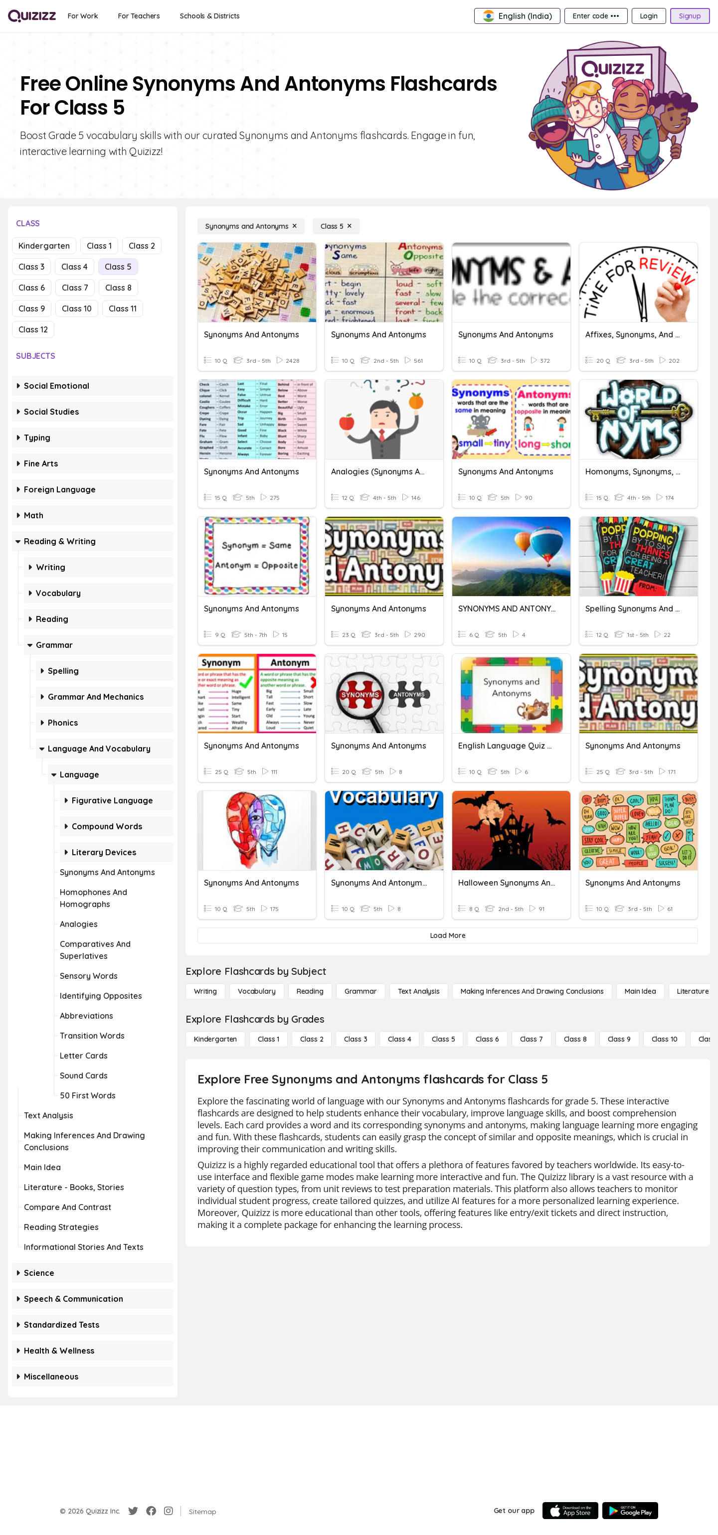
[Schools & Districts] (209, 16)
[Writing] (205, 991)
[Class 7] (531, 1039)
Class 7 (75, 288)
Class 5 (118, 267)
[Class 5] (336, 226)
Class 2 (142, 246)
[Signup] (690, 16)
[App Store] (570, 1510)
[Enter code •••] (595, 16)
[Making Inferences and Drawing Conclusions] (532, 991)
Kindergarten (44, 246)
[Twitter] (133, 1511)
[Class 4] (399, 1039)
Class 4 (74, 267)
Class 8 (118, 288)
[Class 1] (268, 1039)
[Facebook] (151, 1511)
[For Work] (83, 16)
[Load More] (447, 935)
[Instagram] (168, 1511)
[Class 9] (619, 1039)
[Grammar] (360, 991)
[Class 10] (664, 1039)
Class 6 (31, 288)
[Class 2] (312, 1039)
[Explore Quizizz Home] (32, 15)
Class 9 (31, 308)
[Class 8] (575, 1039)
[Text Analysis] (418, 991)
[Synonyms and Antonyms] (251, 226)
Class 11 (123, 308)
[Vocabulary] (256, 991)
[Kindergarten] (215, 1039)
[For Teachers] (139, 16)
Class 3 (31, 267)
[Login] (649, 16)
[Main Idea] (640, 991)
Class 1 (99, 246)
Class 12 (33, 329)
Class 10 (77, 308)
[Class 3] (355, 1039)
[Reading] (310, 991)
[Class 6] (487, 1039)
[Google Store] (630, 1510)
